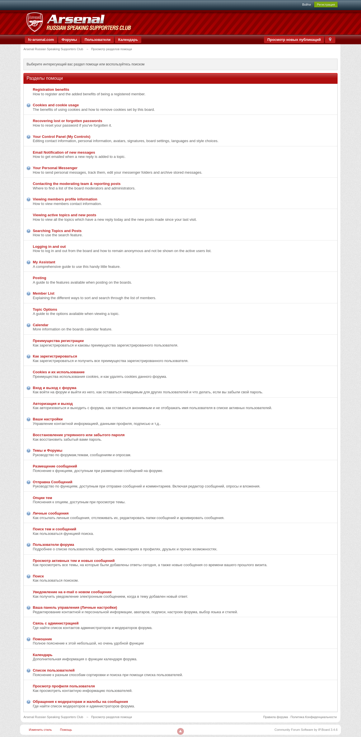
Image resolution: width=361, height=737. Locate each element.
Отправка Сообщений (52, 482)
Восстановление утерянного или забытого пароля (79, 435)
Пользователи (98, 39)
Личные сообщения (51, 513)
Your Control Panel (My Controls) (61, 136)
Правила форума (275, 717)
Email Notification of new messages (64, 152)
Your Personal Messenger (55, 168)
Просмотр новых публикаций (294, 39)
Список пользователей (53, 670)
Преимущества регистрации (58, 341)
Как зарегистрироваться (55, 356)
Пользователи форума (53, 544)
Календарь (128, 39)
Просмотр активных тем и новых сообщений (74, 561)
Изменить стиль (40, 729)
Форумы (69, 39)
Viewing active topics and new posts (64, 215)
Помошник (42, 639)
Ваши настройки (48, 419)
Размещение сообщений (55, 466)
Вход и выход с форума (54, 388)
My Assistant (44, 262)
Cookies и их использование (59, 372)
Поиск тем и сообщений (54, 529)
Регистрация (326, 4)
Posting (39, 278)
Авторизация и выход (53, 403)
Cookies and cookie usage (56, 105)
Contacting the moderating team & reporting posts (76, 184)
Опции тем (42, 498)
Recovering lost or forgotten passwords (67, 121)
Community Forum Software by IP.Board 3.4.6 (306, 729)
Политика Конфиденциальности (313, 717)
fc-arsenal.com (41, 39)
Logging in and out (49, 246)
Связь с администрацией (56, 623)
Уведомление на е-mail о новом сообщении (72, 592)
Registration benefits (51, 89)
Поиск (38, 576)
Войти (306, 4)
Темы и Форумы (47, 450)
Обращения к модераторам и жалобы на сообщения (80, 702)
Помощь (66, 729)
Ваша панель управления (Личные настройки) (75, 607)
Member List (43, 293)
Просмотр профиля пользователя (64, 686)
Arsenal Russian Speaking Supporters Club (53, 717)
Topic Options (45, 309)
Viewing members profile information (65, 199)
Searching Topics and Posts (57, 231)
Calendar (41, 325)
